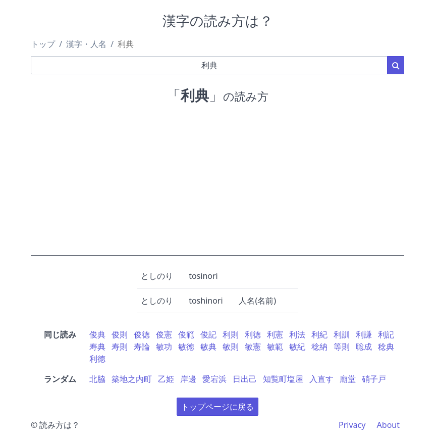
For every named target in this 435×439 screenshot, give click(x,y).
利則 (231, 334)
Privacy (352, 424)
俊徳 (142, 334)
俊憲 (164, 334)
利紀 (319, 334)
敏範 (275, 346)
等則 (342, 346)
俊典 (97, 334)
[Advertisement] (217, 185)
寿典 (97, 346)
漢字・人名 (86, 44)
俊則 (120, 334)
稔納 (319, 346)
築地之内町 (132, 378)
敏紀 (297, 346)
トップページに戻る (217, 406)
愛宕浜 (214, 378)
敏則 (231, 346)
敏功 (164, 346)
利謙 (364, 334)
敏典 (208, 346)
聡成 (364, 346)
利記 (386, 334)
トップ (43, 44)
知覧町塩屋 (283, 378)
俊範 (186, 334)
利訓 (342, 334)
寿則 (120, 346)
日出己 (245, 378)
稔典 (386, 346)
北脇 (97, 378)
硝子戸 (374, 378)
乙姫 (166, 378)
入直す (321, 378)
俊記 (208, 334)
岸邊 (188, 378)
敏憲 (253, 346)
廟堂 (348, 378)
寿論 (142, 346)
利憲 (275, 334)
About (388, 424)
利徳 (253, 334)
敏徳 (186, 346)
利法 (297, 334)
